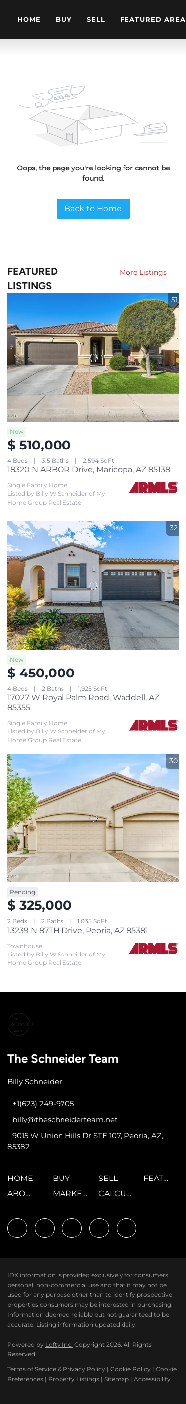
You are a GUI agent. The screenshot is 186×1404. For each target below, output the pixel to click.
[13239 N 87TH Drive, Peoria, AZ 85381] (93, 818)
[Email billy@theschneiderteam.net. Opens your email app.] (62, 1119)
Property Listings (73, 1379)
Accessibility (152, 1379)
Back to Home (93, 208)
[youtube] (99, 1228)
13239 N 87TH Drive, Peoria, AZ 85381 (77, 930)
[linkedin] (45, 1228)
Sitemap (116, 1379)
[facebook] (17, 1228)
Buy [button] (63, 19)
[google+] (126, 1228)
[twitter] (72, 1228)
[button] (22, 1181)
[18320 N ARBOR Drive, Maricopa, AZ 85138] (93, 357)
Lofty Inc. (59, 1344)
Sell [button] (96, 19)
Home (29, 19)
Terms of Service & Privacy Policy (56, 1369)
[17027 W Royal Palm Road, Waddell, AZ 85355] (93, 585)
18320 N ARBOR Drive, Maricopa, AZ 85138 (88, 469)
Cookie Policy (130, 1369)
